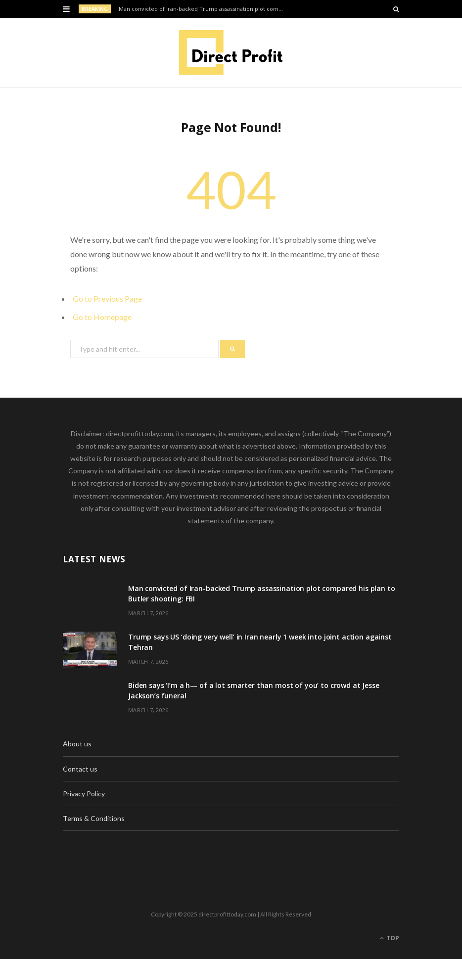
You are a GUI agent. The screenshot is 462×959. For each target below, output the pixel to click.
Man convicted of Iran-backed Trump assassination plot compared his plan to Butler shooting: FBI (204, 8)
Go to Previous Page (107, 298)
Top (389, 938)
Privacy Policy (84, 793)
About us (77, 743)
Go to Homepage (102, 316)
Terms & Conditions (94, 818)
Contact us (80, 769)
